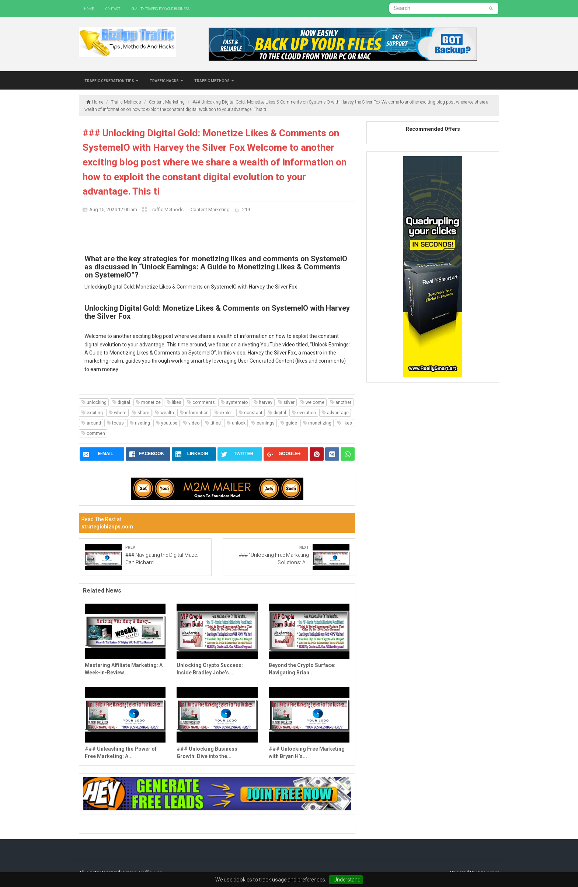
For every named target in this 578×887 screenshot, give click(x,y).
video (191, 423)
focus (115, 423)
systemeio (234, 402)
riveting (139, 423)
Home (89, 8)
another (340, 402)
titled (213, 423)
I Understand (346, 880)
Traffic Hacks (166, 80)
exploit (223, 412)
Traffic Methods (214, 80)
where (117, 412)
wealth (164, 412)
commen (93, 433)
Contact (112, 8)
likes (173, 402)
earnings (263, 423)
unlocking (94, 402)
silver (286, 402)
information (194, 412)
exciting (92, 412)
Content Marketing (210, 209)
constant (250, 412)
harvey (262, 402)
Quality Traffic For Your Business (160, 8)
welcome (312, 402)
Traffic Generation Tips (111, 80)
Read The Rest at (107, 523)
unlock (236, 423)
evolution (304, 412)
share (140, 412)
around (91, 423)
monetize (148, 402)
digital (121, 402)
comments (201, 402)
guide (288, 423)
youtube (166, 423)
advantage (335, 412)
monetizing (317, 423)
